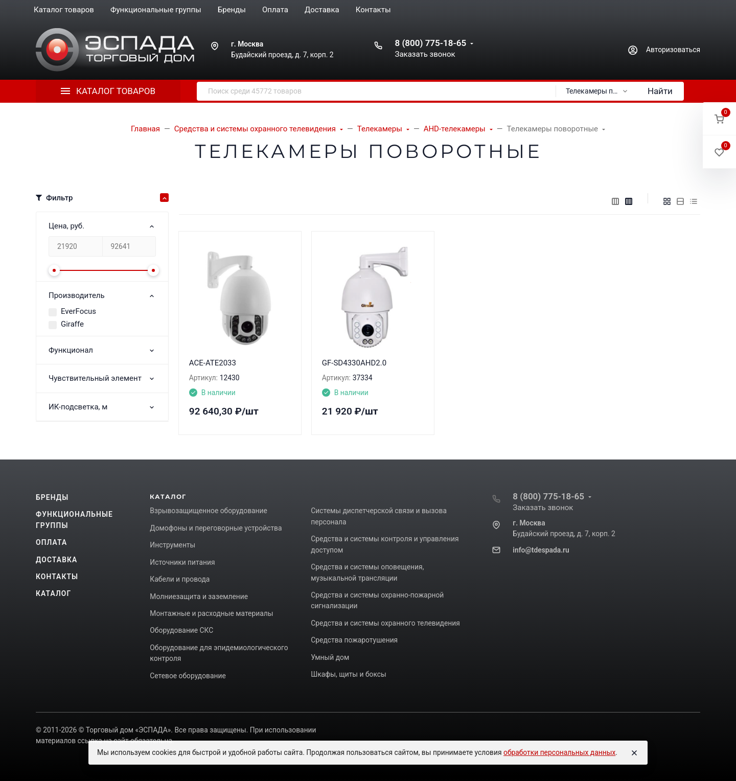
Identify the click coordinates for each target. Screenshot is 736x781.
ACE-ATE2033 (212, 362)
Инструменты (172, 545)
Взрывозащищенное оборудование (208, 511)
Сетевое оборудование (187, 676)
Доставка (56, 560)
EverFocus (78, 311)
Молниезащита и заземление (199, 596)
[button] (719, 118)
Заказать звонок (425, 54)
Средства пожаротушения (354, 640)
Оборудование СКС (181, 630)
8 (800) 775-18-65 (430, 43)
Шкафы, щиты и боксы (348, 674)
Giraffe (72, 324)
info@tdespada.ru (541, 550)
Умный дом (330, 657)
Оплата (51, 542)
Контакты (57, 576)
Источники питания (182, 562)
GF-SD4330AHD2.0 (354, 362)
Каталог (53, 593)
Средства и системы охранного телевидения (385, 623)
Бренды (52, 497)
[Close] (634, 753)
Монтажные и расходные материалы (211, 613)
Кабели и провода (180, 579)
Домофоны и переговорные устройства (216, 528)
